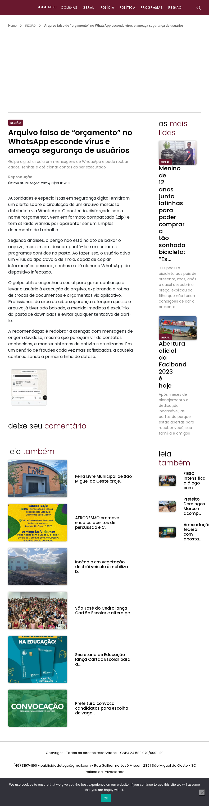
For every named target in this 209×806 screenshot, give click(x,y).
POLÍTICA (127, 7)
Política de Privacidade (105, 771)
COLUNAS (69, 7)
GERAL (88, 7)
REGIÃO (174, 7)
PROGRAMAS (152, 7)
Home (12, 25)
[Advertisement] (105, 68)
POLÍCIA (107, 7)
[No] (202, 792)
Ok (105, 798)
